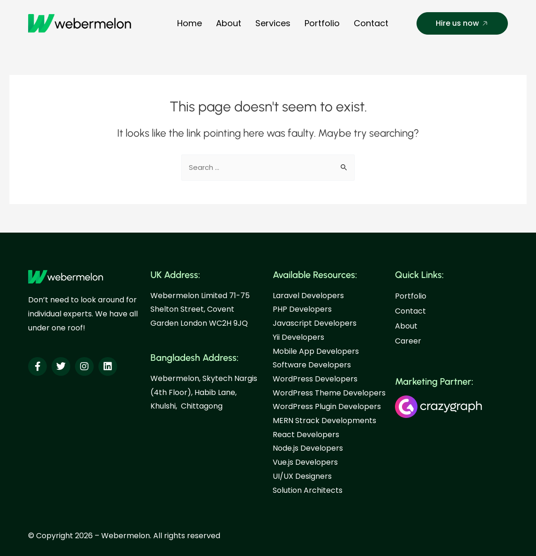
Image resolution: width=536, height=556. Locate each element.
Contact (371, 23)
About (228, 23)
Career (408, 341)
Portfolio (322, 23)
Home (189, 23)
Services (272, 23)
